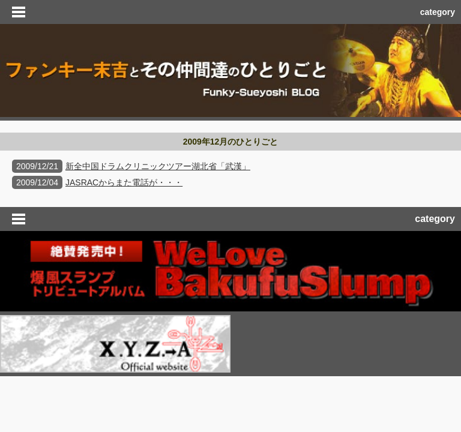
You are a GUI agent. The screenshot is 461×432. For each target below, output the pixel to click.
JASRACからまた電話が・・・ (123, 182)
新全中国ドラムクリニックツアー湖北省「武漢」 (157, 166)
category (437, 12)
